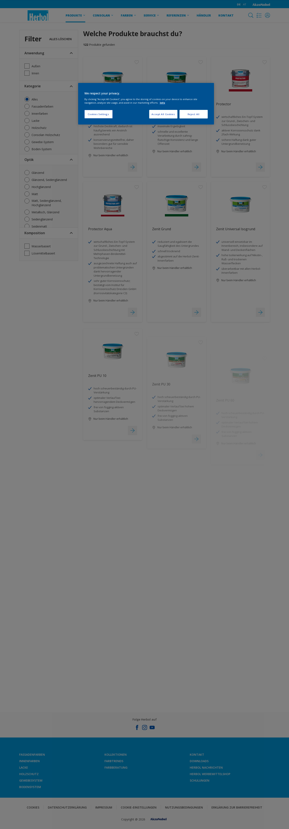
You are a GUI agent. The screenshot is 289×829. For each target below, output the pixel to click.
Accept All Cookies (163, 114)
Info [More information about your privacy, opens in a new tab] (162, 102)
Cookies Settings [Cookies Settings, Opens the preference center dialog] (98, 114)
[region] (146, 104)
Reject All (194, 114)
